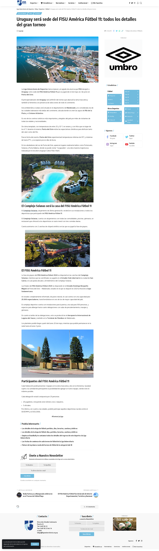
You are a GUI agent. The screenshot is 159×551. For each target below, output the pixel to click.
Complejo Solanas (30, 211)
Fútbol (39, 13)
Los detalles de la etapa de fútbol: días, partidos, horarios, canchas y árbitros (49, 432)
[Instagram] (134, 3)
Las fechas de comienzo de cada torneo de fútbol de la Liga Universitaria (48, 442)
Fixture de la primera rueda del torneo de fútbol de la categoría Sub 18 (47, 445)
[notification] (138, 3)
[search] (141, 3)
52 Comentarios (88, 508)
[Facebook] (130, 3)
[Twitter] (132, 3)
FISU (31, 13)
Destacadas (22, 13)
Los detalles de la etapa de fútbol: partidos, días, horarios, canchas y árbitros (49, 429)
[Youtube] (133, 144)
